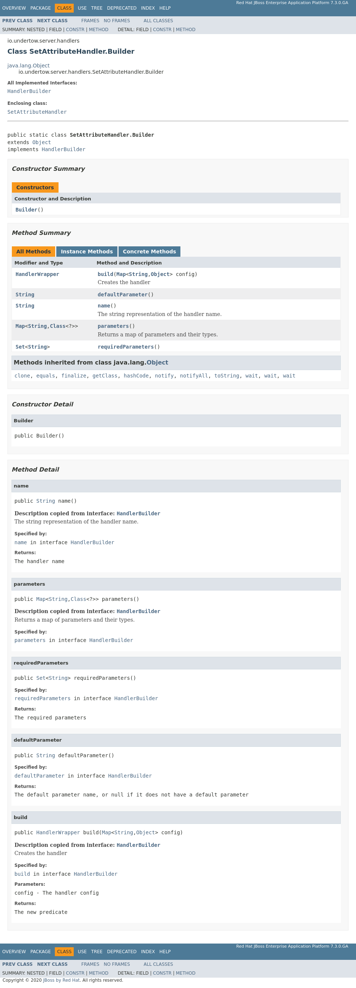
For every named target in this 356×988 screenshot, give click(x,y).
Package (40, 8)
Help (165, 8)
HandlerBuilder (29, 91)
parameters (113, 326)
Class (58, 326)
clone (22, 376)
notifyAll (194, 376)
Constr (75, 29)
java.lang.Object (28, 66)
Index (148, 8)
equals (45, 376)
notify (164, 376)
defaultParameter (123, 294)
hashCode (136, 376)
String (138, 274)
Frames (90, 20)
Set (20, 347)
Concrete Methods (149, 252)
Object (41, 142)
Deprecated (122, 8)
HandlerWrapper (37, 274)
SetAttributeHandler (37, 112)
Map (121, 274)
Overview (14, 8)
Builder (26, 210)
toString (226, 376)
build (105, 274)
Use (82, 8)
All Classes (158, 20)
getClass (105, 376)
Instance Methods (87, 252)
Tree (97, 8)
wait (252, 376)
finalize (73, 376)
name (104, 306)
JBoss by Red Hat (61, 980)
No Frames (117, 20)
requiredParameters (126, 347)
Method (99, 29)
